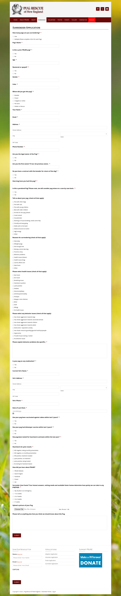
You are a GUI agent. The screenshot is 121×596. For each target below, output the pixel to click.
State (62, 137)
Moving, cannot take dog (21, 249)
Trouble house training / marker (23, 336)
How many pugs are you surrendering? (27, 33)
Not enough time (19, 246)
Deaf (15, 304)
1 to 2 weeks (18, 493)
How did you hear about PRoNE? (24, 467)
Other (16, 234)
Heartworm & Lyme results (23, 447)
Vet (15, 482)
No (15, 56)
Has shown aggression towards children (25, 322)
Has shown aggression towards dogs (24, 317)
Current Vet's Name (20, 371)
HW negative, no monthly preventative (25, 453)
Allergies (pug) (18, 244)
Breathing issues (19, 280)
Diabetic (16, 288)
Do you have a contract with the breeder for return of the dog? (35, 171)
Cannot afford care (19, 262)
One (15, 36)
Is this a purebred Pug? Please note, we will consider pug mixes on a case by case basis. (44, 188)
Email (15, 117)
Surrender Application (51, 564)
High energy (17, 231)
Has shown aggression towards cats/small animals (28, 320)
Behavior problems (19, 254)
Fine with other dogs (20, 202)
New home (17, 265)
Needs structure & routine (21, 229)
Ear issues (17, 278)
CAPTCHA (16, 570)
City (14, 136)
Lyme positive (18, 286)
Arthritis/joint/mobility (20, 294)
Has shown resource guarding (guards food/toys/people (30, 330)
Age (15, 60)
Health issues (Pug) (19, 260)
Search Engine (18, 474)
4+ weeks (17, 502)
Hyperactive (17, 333)
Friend (16, 98)
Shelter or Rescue (19, 106)
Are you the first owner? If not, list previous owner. (31, 164)
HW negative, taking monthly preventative (26, 450)
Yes (15, 53)
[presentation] (26, 574)
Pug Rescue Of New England (32, 591)
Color (15, 84)
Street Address (17, 130)
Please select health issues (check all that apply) (30, 271)
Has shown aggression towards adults (25, 325)
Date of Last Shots (20, 408)
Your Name (17, 110)
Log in (54, 591)
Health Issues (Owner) (20, 257)
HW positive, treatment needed (23, 456)
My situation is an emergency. (23, 491)
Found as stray (18, 252)
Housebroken (18, 218)
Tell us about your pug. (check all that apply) (28, 198)
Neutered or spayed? (21, 67)
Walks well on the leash (21, 226)
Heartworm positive (20, 283)
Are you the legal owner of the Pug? (26, 154)
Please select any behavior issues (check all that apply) (32, 313)
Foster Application (50, 560)
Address (16, 124)
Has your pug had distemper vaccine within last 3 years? (33, 427)
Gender (16, 77)
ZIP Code (15, 142)
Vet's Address (18, 378)
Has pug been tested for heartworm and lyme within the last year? (37, 437)
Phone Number (19, 147)
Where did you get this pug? (23, 92)
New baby (17, 241)
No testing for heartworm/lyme (23, 464)
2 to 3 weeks (18, 496)
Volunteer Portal (46, 591)
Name (17, 554)
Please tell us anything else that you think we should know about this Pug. (39, 514)
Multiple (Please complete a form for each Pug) (27, 39)
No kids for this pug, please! (22, 212)
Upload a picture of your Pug (23, 505)
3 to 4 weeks (18, 499)
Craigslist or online (19, 101)
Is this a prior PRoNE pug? (22, 50)
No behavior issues (19, 338)
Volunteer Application (51, 557)
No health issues (19, 310)
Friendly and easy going (21, 223)
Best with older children (21, 210)
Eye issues (17, 275)
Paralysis (16, 296)
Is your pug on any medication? (24, 361)
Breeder (16, 95)
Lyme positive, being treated (22, 461)
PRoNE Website (18, 471)
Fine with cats (18, 204)
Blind (15, 302)
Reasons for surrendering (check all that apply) (29, 237)
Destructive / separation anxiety (23, 328)
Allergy (16, 307)
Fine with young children (21, 207)
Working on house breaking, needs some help (27, 220)
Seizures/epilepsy (19, 291)
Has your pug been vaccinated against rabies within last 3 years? (36, 417)
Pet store (17, 103)
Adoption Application (51, 554)
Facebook (17, 476)
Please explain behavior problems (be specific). (30, 342)
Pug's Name (17, 43)
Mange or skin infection (21, 299)
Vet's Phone (17, 401)
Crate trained (18, 215)
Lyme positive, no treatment (22, 458)
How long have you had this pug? (25, 181)
